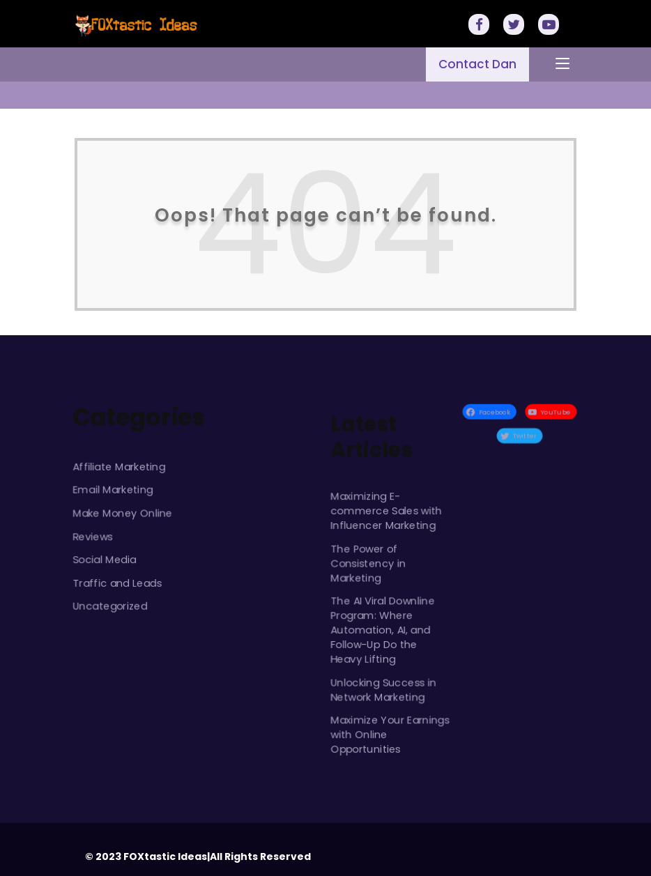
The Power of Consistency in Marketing (368, 563)
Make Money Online (121, 512)
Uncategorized (109, 605)
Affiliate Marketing (118, 466)
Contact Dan (477, 64)
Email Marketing (112, 489)
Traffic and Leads (116, 582)
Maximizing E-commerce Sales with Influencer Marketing (386, 510)
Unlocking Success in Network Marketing (383, 689)
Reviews (92, 536)
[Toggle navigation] (562, 64)
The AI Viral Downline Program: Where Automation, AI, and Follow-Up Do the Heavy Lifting (383, 629)
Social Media (103, 559)
